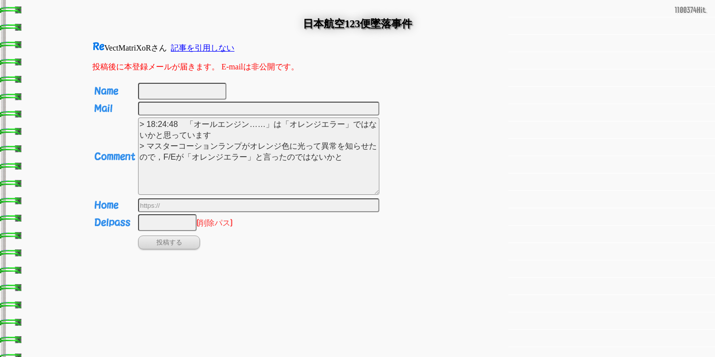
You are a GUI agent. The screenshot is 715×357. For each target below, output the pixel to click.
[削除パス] (167, 222)
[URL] (258, 205)
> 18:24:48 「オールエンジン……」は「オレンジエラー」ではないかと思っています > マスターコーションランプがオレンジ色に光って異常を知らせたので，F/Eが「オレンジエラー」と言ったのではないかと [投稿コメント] (258, 156)
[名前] (182, 91)
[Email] (258, 109)
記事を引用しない (202, 48)
